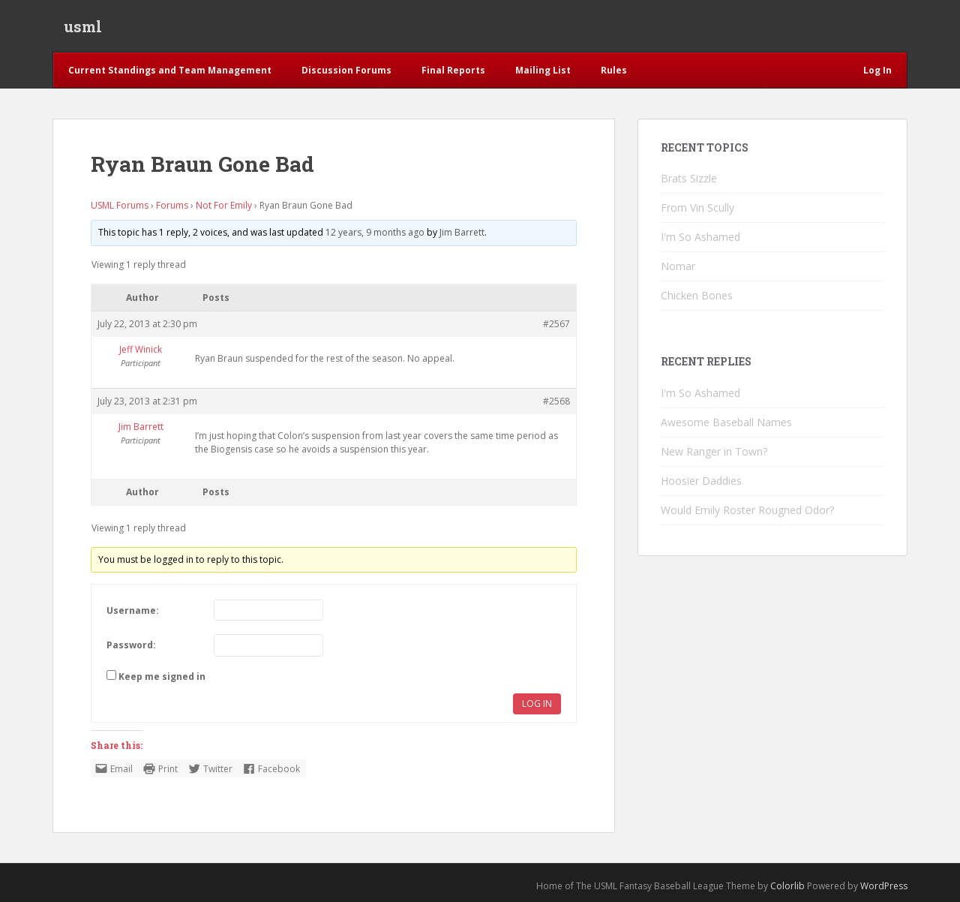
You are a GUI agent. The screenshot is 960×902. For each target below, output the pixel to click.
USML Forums (119, 205)
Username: (132, 610)
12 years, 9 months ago (375, 232)
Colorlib (787, 886)
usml (83, 26)
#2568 (556, 401)
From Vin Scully (697, 208)
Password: (131, 645)
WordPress (884, 886)
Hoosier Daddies (701, 481)
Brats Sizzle (689, 179)
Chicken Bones (697, 296)
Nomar (678, 267)
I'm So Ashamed (700, 237)
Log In (537, 704)
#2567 (556, 323)
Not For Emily (224, 205)
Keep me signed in (162, 677)
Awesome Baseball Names (726, 422)
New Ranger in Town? (714, 451)
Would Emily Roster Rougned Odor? (747, 510)
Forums (172, 205)
